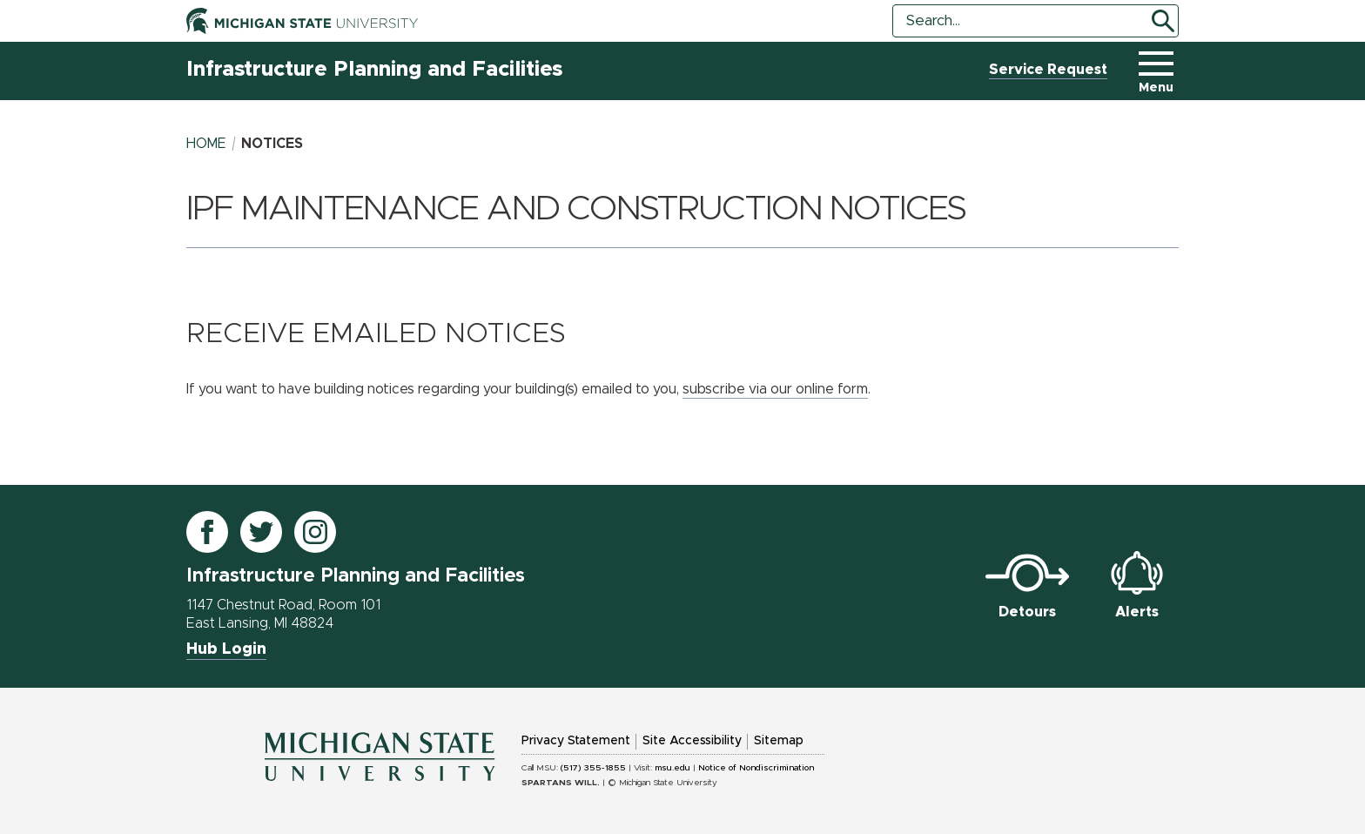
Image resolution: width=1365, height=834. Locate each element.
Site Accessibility (692, 741)
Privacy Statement (575, 741)
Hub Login (226, 649)
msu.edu (672, 767)
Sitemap (779, 741)
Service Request (1048, 70)
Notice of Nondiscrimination (756, 767)
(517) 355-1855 (593, 767)
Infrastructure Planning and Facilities (374, 69)
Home (206, 144)
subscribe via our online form (775, 389)
